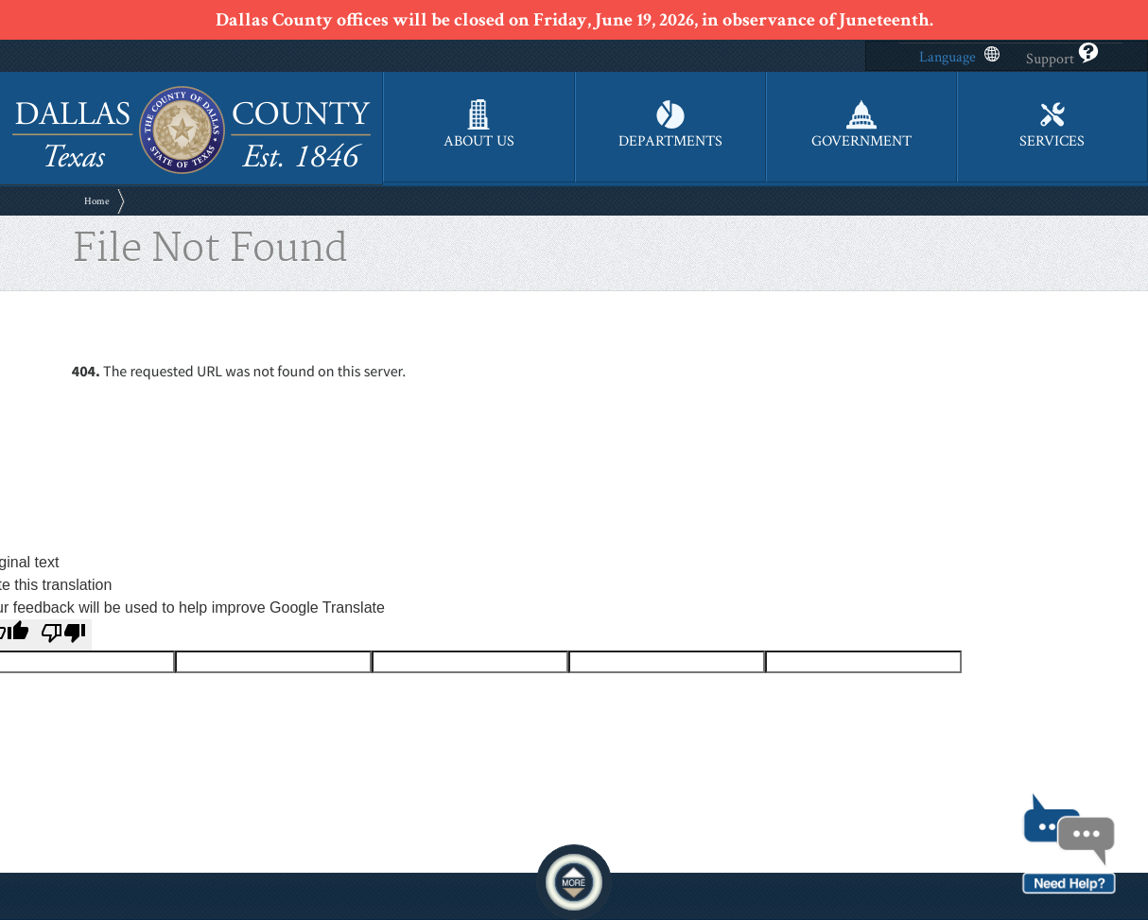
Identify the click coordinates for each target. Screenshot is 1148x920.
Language (959, 57)
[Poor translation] (63, 635)
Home (97, 201)
